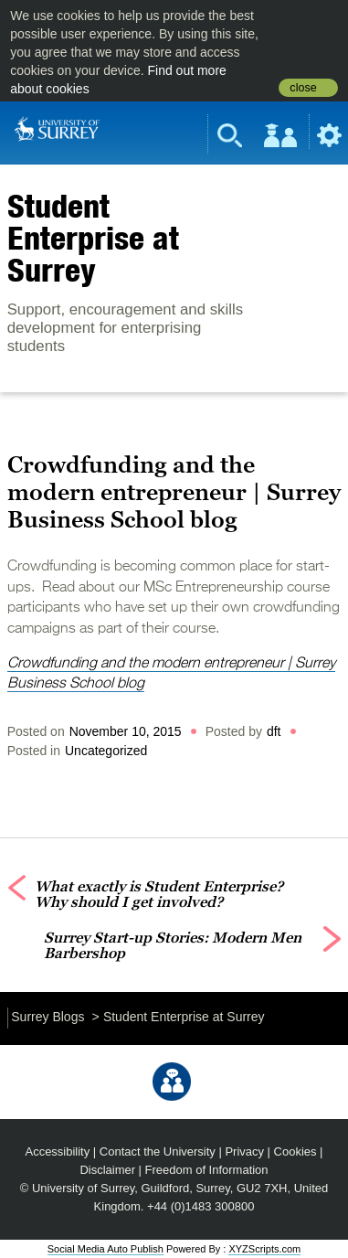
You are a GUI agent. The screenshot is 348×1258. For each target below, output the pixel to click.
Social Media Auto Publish (105, 1248)
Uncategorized (106, 750)
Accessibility (58, 1151)
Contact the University (158, 1151)
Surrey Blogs (47, 1016)
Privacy (244, 1151)
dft (274, 731)
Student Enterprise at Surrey (93, 238)
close (303, 87)
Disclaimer (107, 1170)
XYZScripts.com (264, 1248)
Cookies (295, 1151)
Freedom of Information (207, 1170)
